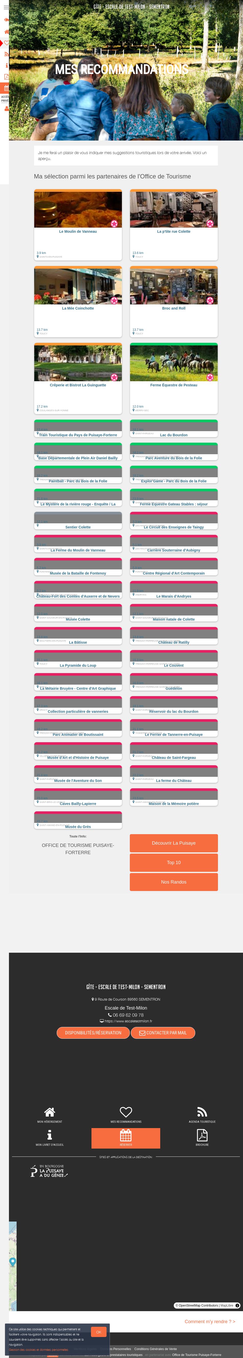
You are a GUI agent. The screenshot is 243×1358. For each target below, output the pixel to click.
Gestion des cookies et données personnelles (38, 1349)
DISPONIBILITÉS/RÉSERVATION (95, 1032)
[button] (80, 227)
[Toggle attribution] (237, 1305)
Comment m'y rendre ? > (210, 1321)
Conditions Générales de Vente (158, 1349)
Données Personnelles (117, 1349)
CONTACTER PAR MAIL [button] (165, 1032)
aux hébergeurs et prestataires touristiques (116, 1355)
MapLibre (227, 1305)
